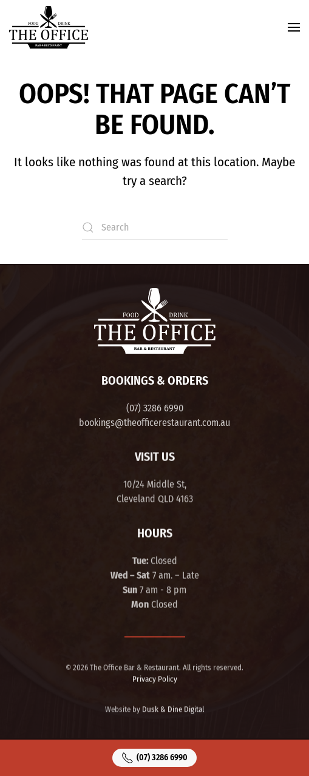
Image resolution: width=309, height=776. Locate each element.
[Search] (155, 227)
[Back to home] (48, 27)
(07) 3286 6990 (154, 408)
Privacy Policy (154, 678)
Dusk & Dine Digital (173, 708)
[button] (294, 27)
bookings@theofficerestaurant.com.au (154, 422)
